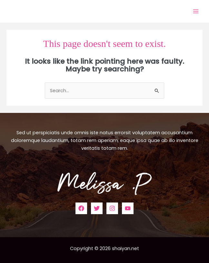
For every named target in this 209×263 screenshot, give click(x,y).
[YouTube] (128, 208)
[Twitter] (97, 208)
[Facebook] (81, 208)
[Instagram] (112, 208)
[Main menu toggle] (196, 11)
